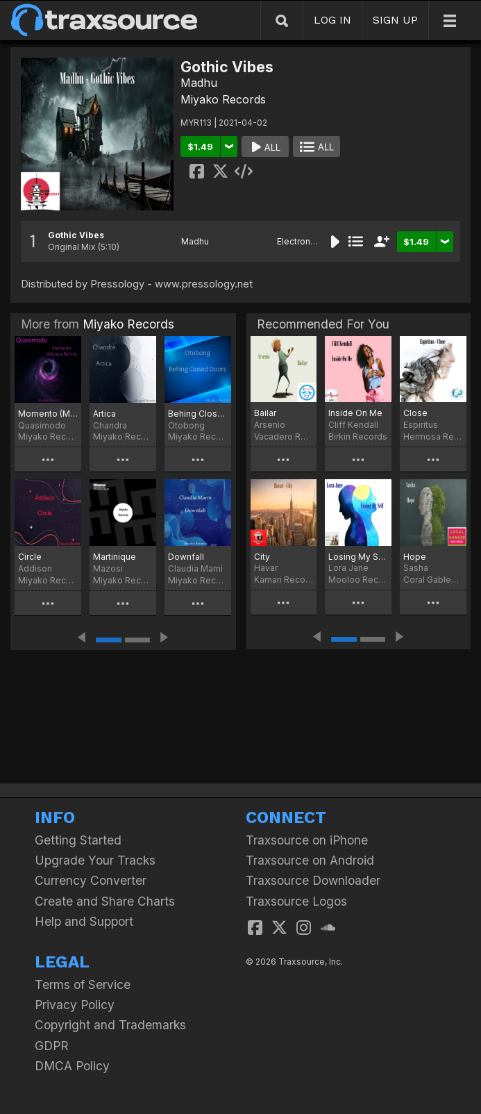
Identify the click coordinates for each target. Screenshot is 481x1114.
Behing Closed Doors (198, 413)
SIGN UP (395, 19)
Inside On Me (355, 413)
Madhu (198, 83)
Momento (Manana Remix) (48, 413)
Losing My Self (358, 556)
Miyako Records (223, 99)
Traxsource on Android (310, 860)
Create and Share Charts (105, 901)
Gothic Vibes (76, 235)
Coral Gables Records (433, 579)
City (262, 556)
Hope (414, 556)
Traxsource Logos (296, 901)
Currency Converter (90, 880)
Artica (104, 413)
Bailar (265, 413)
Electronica (299, 241)
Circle (30, 556)
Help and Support (84, 921)
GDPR (52, 1045)
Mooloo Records (358, 579)
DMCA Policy (72, 1065)
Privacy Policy (75, 1004)
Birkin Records (357, 436)
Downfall (186, 556)
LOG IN (332, 19)
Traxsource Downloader (313, 880)
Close (415, 413)
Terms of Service (82, 984)
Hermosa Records (433, 436)
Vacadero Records (284, 436)
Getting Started (78, 840)
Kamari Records (284, 579)
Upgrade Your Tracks (95, 860)
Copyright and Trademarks (110, 1024)
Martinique (114, 556)
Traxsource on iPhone (307, 840)
